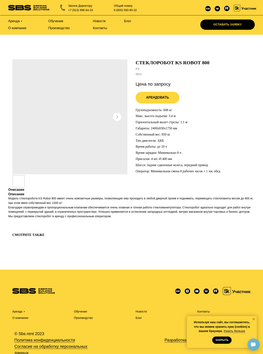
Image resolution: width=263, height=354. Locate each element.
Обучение (80, 311)
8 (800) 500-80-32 (125, 10)
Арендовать (157, 97)
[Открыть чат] (253, 344)
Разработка (176, 340)
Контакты (203, 311)
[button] (227, 25)
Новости (141, 311)
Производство (83, 318)
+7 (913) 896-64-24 (80, 10)
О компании (20, 318)
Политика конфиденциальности (44, 340)
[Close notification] (254, 319)
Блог (139, 318)
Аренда (17, 311)
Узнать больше (234, 331)
